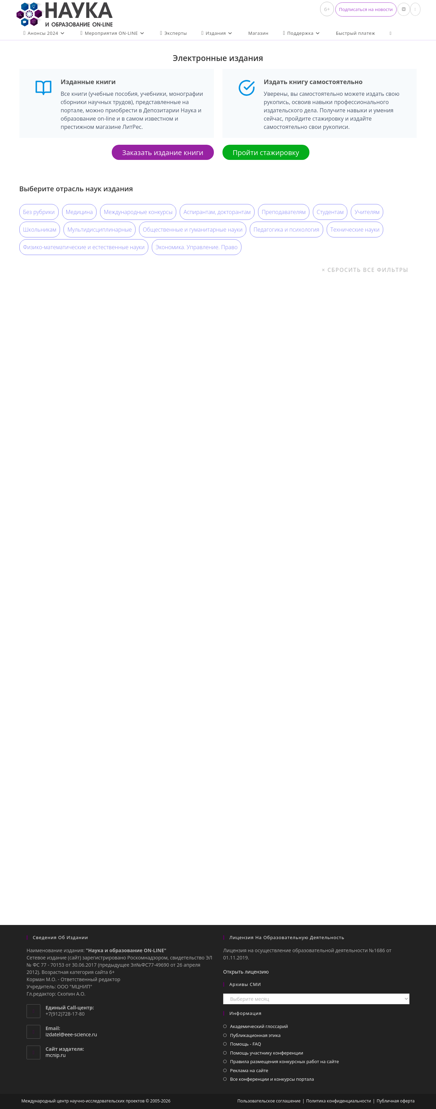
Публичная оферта (396, 1101)
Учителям (367, 212)
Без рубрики (39, 212)
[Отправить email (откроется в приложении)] (415, 9)
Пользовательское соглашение (268, 1101)
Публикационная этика (255, 1035)
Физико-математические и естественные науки (84, 247)
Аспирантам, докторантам (217, 212)
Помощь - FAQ (245, 1044)
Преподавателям (284, 212)
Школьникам (40, 229)
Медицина (79, 212)
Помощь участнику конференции (266, 1053)
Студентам (330, 212)
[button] (366, 9)
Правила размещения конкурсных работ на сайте (284, 1061)
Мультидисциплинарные (99, 229)
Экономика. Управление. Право (197, 247)
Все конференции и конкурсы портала (272, 1079)
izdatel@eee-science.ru (71, 1034)
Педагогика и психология (286, 229)
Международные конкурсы (138, 212)
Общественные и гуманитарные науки (192, 229)
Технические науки (355, 229)
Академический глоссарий (259, 1026)
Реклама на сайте (249, 1070)
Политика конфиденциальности (338, 1101)
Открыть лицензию (246, 971)
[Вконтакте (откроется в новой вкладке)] (403, 9)
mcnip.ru (56, 1055)
